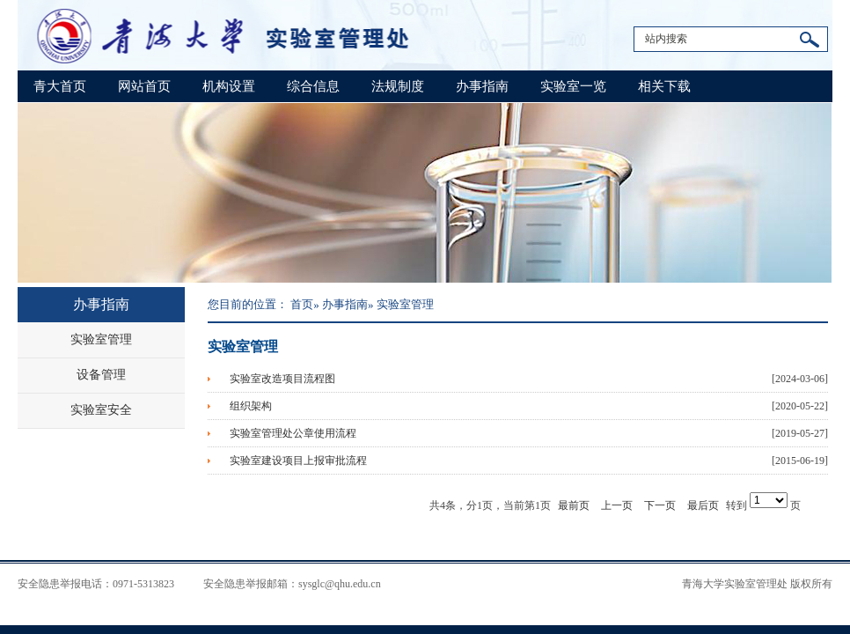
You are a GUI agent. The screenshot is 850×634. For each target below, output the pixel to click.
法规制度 (397, 86)
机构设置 (228, 86)
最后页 (703, 505)
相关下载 (664, 86)
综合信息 (313, 86)
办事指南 (482, 86)
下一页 (660, 505)
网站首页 (144, 86)
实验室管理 (101, 339)
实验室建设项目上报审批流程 (298, 460)
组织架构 (251, 406)
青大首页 (59, 86)
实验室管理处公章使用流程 (293, 433)
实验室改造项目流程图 (282, 378)
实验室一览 (573, 86)
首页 (301, 304)
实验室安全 (101, 410)
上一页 (617, 505)
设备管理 (101, 374)
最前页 (574, 505)
